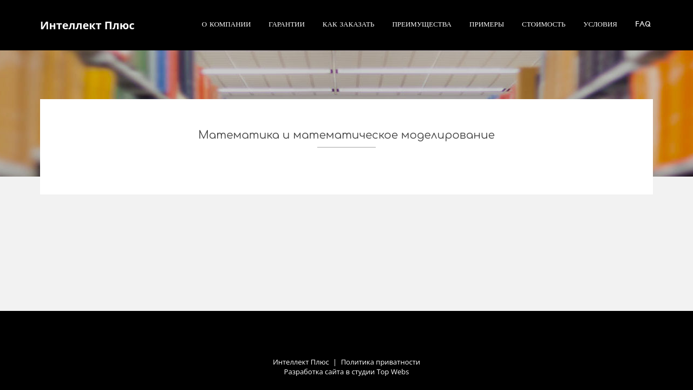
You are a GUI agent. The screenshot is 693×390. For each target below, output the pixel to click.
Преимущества (422, 24)
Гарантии (287, 24)
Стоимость (543, 24)
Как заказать (349, 24)
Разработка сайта (314, 371)
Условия (601, 24)
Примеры (486, 24)
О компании (226, 24)
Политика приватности (380, 362)
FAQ (643, 24)
